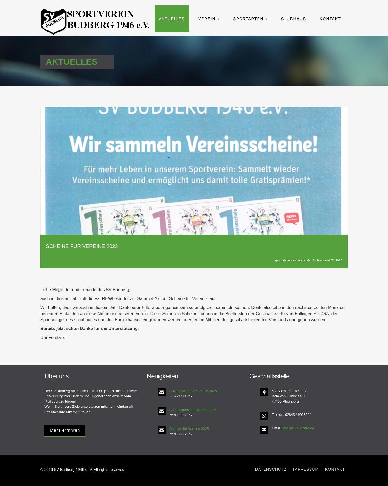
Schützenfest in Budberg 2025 (192, 410)
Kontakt (330, 18)
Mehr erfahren (65, 430)
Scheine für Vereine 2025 (189, 429)
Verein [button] (209, 18)
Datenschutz (270, 469)
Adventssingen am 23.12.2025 (193, 391)
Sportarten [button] (250, 18)
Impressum (305, 469)
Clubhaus (293, 18)
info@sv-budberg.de (298, 428)
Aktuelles (172, 18)
